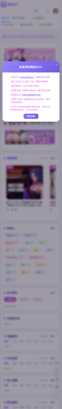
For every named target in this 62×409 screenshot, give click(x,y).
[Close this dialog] (56, 64)
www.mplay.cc (27, 77)
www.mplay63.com (31, 94)
